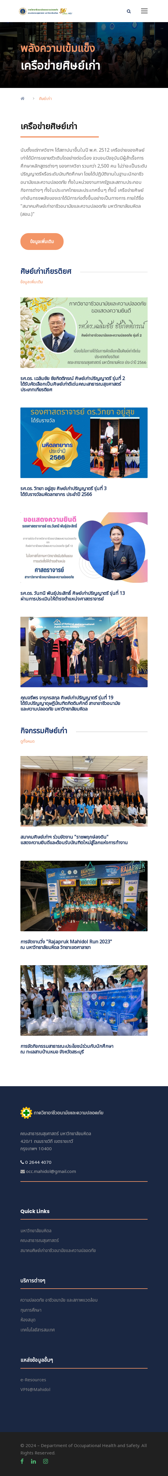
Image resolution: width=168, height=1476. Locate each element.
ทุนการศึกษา (30, 1310)
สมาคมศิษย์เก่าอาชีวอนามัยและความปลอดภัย (58, 1250)
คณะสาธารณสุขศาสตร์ (39, 1240)
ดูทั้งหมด (27, 741)
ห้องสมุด (27, 1320)
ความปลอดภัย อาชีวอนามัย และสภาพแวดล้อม (59, 1300)
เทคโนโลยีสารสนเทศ (37, 1330)
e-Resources (33, 1380)
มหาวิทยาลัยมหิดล (35, 1231)
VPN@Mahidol (35, 1389)
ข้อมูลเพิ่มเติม (31, 282)
